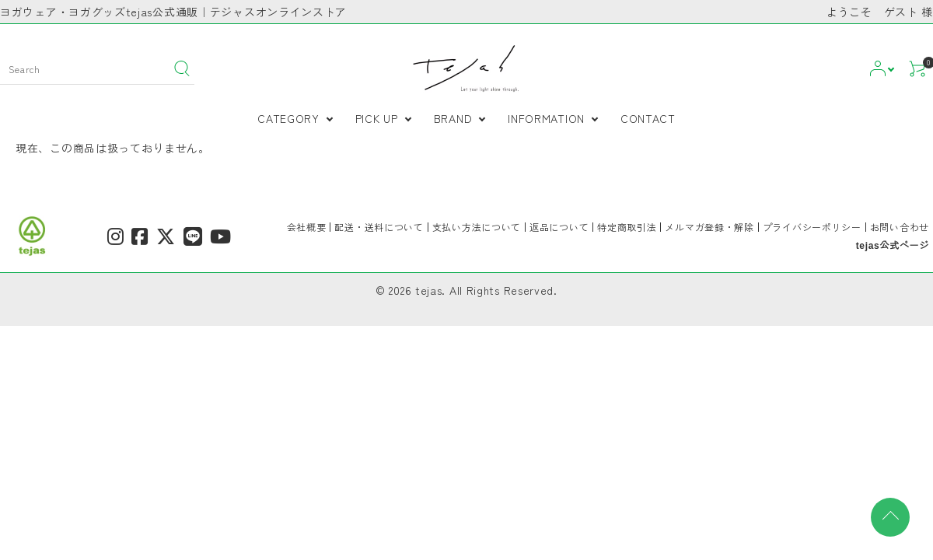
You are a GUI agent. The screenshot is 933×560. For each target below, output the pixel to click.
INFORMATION (546, 118)
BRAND (453, 118)
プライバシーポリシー (812, 226)
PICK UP (376, 118)
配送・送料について (378, 226)
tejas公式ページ (892, 245)
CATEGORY (288, 118)
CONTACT (648, 118)
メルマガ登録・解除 (709, 226)
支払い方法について (476, 226)
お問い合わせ (899, 226)
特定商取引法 (626, 226)
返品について (559, 226)
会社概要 (307, 226)
